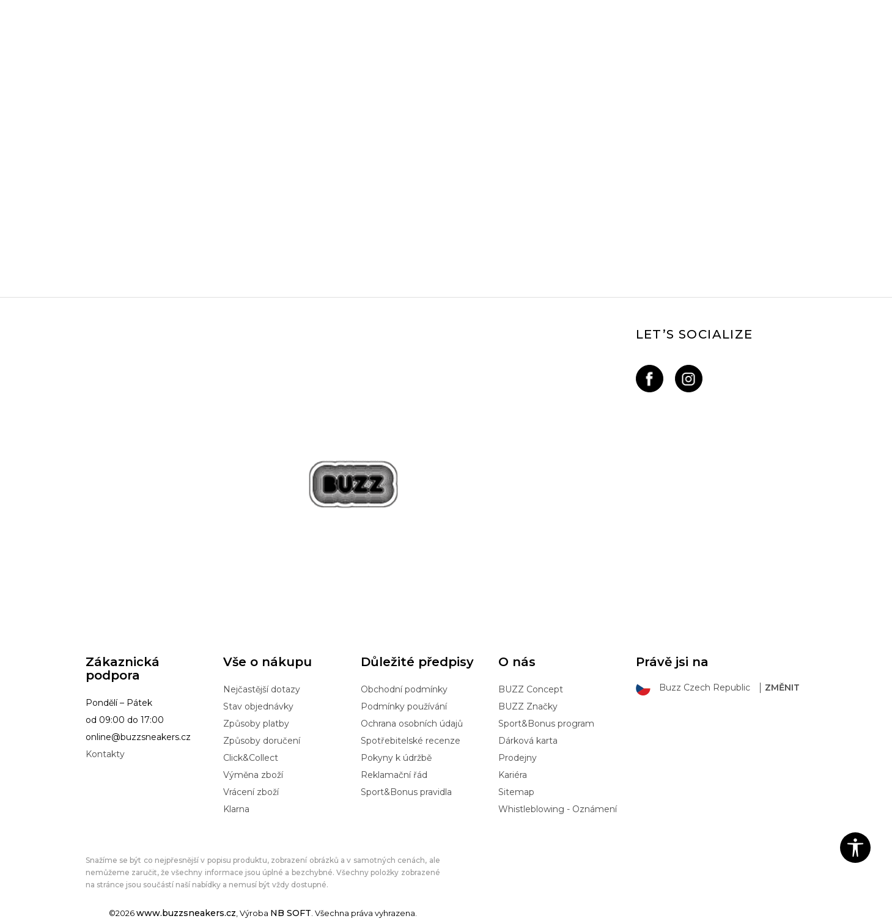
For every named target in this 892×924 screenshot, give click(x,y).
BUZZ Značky (528, 706)
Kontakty (105, 754)
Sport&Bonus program (546, 723)
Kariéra (512, 774)
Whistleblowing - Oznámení (557, 809)
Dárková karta (528, 740)
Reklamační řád (394, 774)
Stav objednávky (258, 706)
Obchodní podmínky (404, 689)
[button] (855, 847)
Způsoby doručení (261, 740)
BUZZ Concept (530, 689)
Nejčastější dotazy (261, 689)
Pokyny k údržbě (396, 757)
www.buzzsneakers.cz (186, 913)
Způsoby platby (256, 723)
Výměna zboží (253, 774)
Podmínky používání (404, 706)
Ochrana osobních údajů (412, 723)
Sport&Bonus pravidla (406, 792)
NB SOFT (290, 913)
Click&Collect (250, 757)
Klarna (236, 809)
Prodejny (517, 757)
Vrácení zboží (251, 792)
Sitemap (516, 792)
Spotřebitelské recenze (410, 740)
